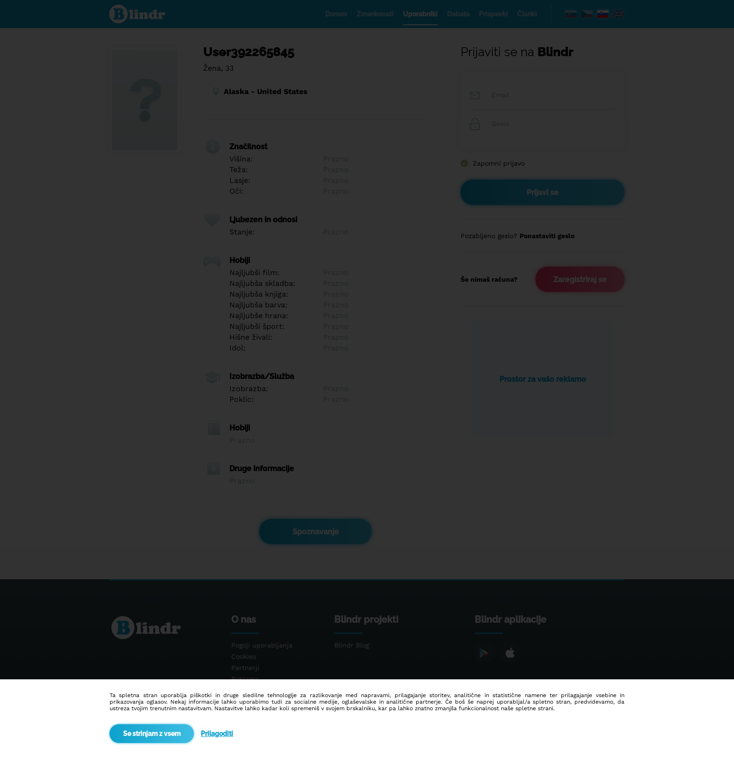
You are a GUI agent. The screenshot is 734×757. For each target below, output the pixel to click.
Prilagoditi (217, 733)
